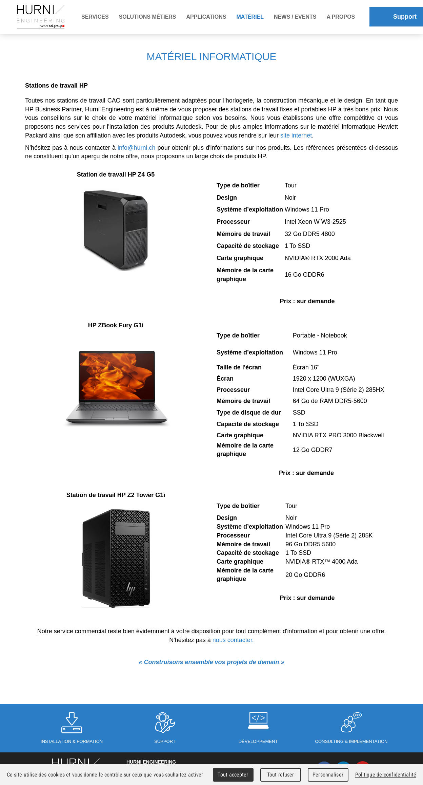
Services (95, 17)
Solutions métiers (147, 17)
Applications (206, 17)
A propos (340, 17)
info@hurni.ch (136, 147)
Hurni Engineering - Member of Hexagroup (40, 17)
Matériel (250, 17)
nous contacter (232, 640)
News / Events (295, 17)
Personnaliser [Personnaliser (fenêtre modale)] (328, 774)
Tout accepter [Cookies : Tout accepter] (233, 774)
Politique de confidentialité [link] (385, 774)
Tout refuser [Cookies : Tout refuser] (280, 774)
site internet (296, 135)
